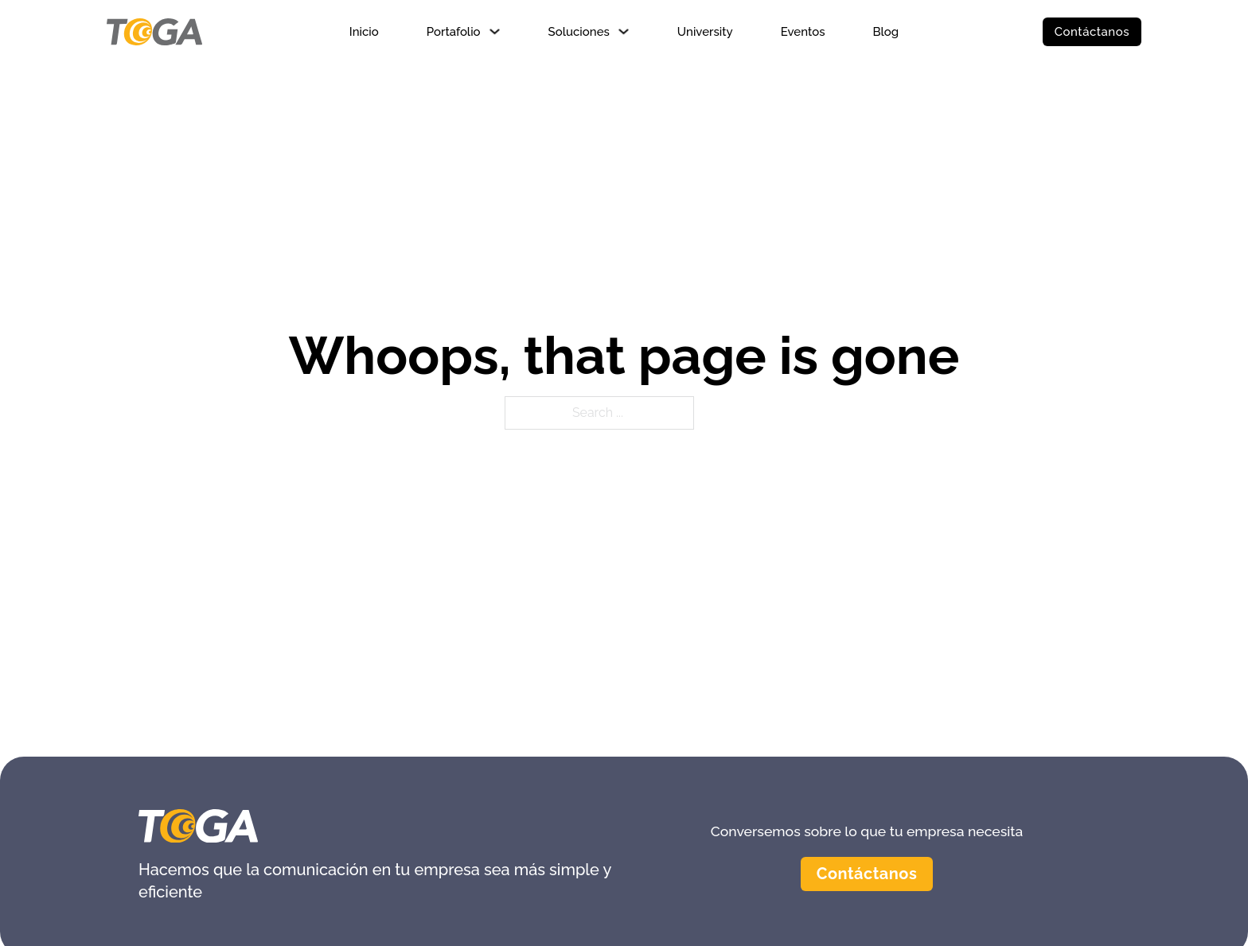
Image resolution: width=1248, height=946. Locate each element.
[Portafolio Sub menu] (495, 31)
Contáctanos (1092, 32)
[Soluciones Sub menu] (624, 31)
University (705, 32)
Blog (885, 32)
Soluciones (579, 32)
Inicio (364, 32)
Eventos (803, 32)
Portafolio (454, 32)
